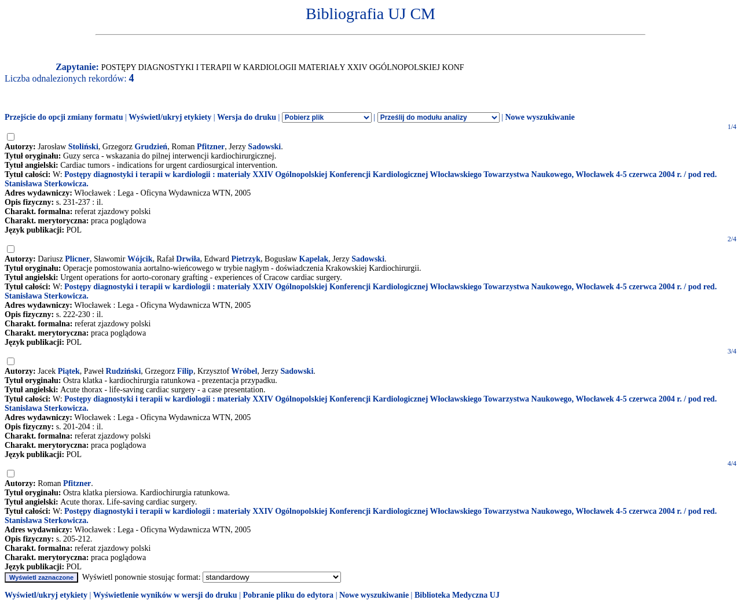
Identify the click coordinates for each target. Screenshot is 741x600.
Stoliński (83, 146)
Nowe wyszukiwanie (539, 117)
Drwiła (188, 259)
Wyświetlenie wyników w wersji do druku (165, 595)
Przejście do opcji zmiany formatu (64, 117)
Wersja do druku (246, 117)
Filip (185, 371)
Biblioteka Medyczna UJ (457, 595)
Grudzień (150, 146)
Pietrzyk (246, 259)
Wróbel (245, 371)
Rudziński (123, 371)
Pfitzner (211, 146)
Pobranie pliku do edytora (288, 595)
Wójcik (140, 259)
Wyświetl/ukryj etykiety (170, 117)
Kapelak (314, 259)
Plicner (77, 259)
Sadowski (264, 146)
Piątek (69, 371)
